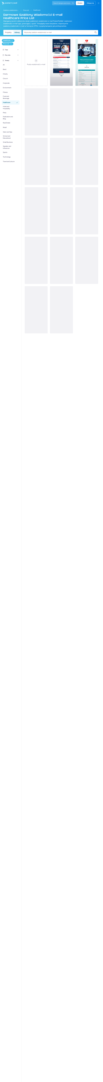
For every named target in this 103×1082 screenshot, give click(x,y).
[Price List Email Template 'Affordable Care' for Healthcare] (36, 161)
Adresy (17, 32)
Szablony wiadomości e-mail (11, 10)
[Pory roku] (18, 55)
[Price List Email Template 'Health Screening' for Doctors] (86, 62)
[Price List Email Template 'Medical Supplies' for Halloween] (36, 260)
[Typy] (18, 50)
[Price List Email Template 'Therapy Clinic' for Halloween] (86, 210)
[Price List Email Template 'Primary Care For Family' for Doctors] (86, 260)
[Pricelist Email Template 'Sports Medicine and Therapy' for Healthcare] (86, 161)
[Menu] (98, 3)
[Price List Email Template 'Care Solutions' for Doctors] (61, 111)
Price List (26, 10)
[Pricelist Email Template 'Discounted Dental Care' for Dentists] (36, 111)
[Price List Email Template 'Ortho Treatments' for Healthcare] (36, 309)
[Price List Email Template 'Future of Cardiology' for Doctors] (61, 210)
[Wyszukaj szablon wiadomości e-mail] (59, 32)
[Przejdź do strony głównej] (8, 3)
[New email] (61, 260)
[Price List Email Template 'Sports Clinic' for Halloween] (36, 210)
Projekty (8, 32)
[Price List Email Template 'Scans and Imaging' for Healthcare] (61, 309)
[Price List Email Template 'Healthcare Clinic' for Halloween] (86, 111)
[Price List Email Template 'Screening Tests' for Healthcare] (61, 62)
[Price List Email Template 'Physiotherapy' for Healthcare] (61, 161)
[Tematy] (18, 60)
